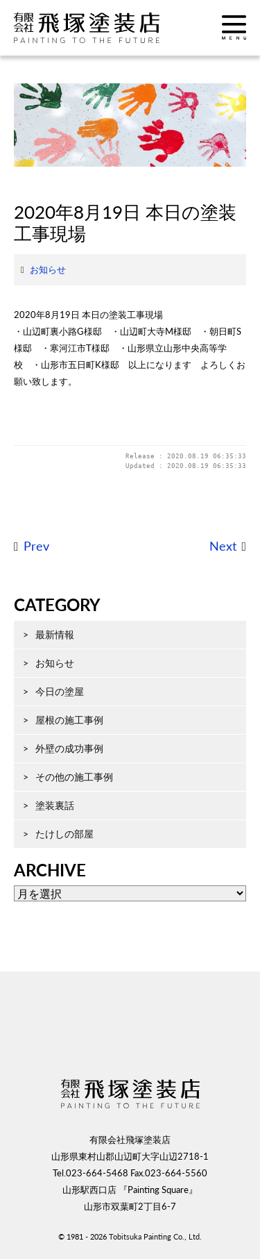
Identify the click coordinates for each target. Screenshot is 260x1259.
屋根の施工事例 (69, 720)
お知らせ (48, 269)
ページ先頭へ (130, 1034)
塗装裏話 (54, 805)
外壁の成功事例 (69, 748)
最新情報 (54, 634)
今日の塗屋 (59, 691)
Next (222, 546)
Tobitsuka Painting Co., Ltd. (155, 1236)
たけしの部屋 (64, 834)
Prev (36, 546)
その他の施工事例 (74, 777)
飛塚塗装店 (100, 27)
